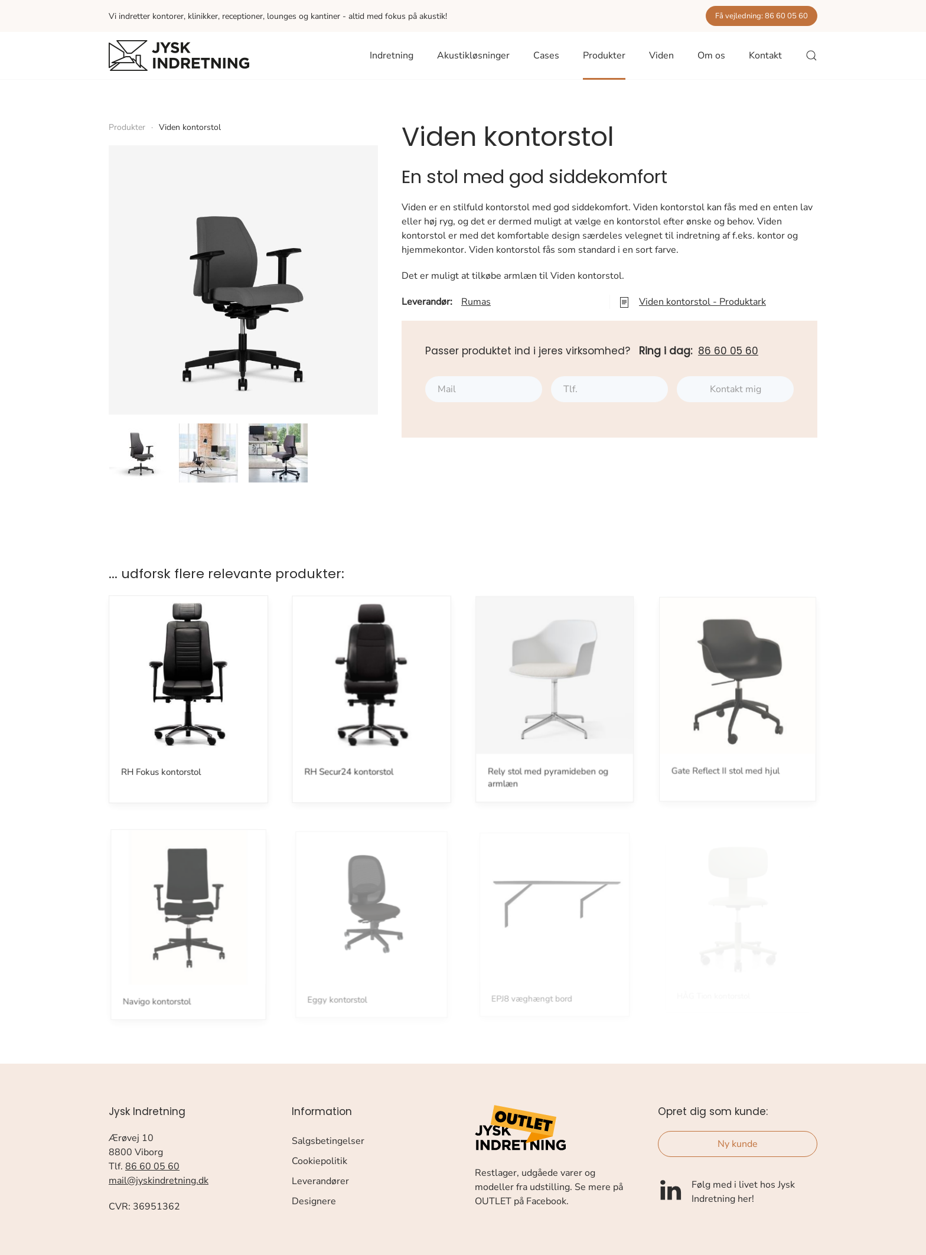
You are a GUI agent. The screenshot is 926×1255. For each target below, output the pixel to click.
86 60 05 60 (728, 351)
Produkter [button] (604, 55)
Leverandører (320, 1181)
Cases (546, 55)
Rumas (476, 301)
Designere (314, 1201)
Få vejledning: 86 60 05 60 (761, 16)
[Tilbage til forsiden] (179, 55)
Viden (661, 55)
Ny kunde (738, 1143)
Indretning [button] (391, 55)
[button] (811, 55)
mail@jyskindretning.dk (158, 1180)
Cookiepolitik (319, 1161)
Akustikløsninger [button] (473, 55)
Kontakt (765, 55)
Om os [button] (711, 55)
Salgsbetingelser (328, 1141)
